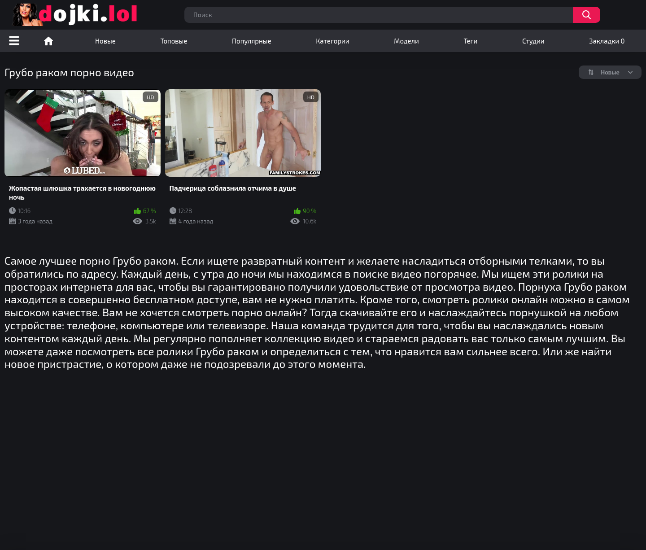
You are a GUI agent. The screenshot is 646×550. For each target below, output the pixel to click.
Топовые (173, 41)
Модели (406, 41)
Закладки (606, 41)
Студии (533, 41)
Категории (332, 41)
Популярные (251, 41)
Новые (105, 41)
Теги (470, 41)
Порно (48, 41)
